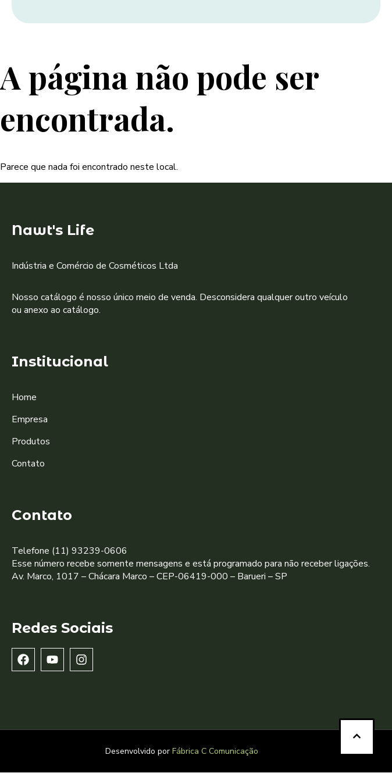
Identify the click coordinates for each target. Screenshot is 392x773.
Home (24, 397)
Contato (28, 463)
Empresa (30, 419)
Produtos (31, 441)
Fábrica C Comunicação (215, 751)
